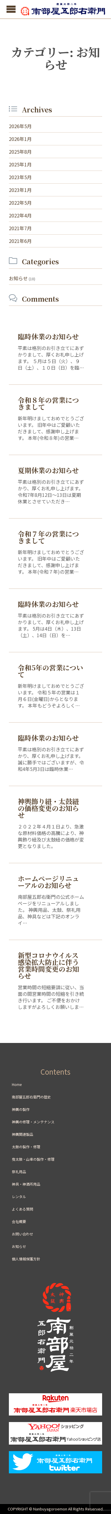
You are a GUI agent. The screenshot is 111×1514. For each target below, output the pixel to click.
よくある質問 (22, 1208)
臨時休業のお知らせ (48, 336)
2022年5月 (20, 202)
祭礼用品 (19, 1171)
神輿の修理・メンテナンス (33, 1121)
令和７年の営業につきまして (48, 537)
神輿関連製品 (22, 1134)
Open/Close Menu (11, 9)
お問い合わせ (22, 1233)
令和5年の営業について (50, 671)
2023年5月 (20, 177)
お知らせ (18, 278)
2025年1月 (20, 164)
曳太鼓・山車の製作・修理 (33, 1159)
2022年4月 (20, 215)
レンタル (19, 1196)
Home (17, 1084)
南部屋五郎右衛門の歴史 (31, 1096)
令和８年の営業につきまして (48, 403)
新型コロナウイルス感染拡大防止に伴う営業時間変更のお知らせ (48, 965)
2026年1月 (20, 138)
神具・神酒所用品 (26, 1184)
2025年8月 (20, 151)
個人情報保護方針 (26, 1258)
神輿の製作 (21, 1109)
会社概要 (19, 1221)
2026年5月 (20, 126)
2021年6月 (20, 240)
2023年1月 (20, 189)
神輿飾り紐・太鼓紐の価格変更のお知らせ (48, 808)
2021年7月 (20, 228)
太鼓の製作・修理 (26, 1146)
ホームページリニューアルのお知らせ (48, 882)
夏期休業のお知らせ (48, 470)
